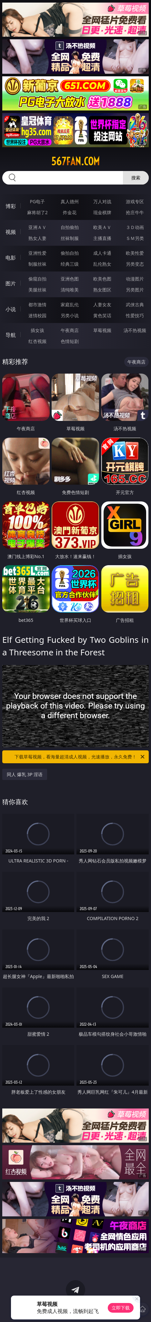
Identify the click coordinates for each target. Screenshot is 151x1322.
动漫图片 (135, 279)
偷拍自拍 (70, 253)
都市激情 (37, 304)
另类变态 (135, 264)
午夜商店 (70, 330)
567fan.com (75, 161)
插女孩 (37, 330)
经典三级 (70, 264)
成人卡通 (102, 253)
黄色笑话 (102, 315)
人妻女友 (102, 304)
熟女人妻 (37, 238)
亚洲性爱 (37, 253)
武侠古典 (135, 304)
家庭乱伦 (70, 304)
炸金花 (69, 212)
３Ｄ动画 (135, 227)
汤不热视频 (135, 330)
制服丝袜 (37, 264)
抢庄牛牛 (135, 212)
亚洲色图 (70, 279)
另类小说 (70, 315)
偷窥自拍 (37, 279)
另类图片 (135, 290)
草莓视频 (102, 330)
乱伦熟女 (102, 264)
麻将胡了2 (37, 212)
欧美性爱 (135, 253)
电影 (10, 257)
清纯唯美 (70, 290)
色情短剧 (70, 341)
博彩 (10, 206)
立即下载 (121, 1308)
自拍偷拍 (70, 227)
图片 (10, 283)
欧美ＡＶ (102, 227)
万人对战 (102, 201)
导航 (10, 334)
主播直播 (102, 238)
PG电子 (37, 201)
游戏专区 (135, 201)
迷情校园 (37, 315)
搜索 (135, 178)
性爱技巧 (135, 315)
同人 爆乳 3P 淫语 (25, 774)
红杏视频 (37, 341)
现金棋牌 (102, 212)
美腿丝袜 (37, 290)
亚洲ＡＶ (37, 227)
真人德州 (70, 201)
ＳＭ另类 (135, 238)
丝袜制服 (70, 238)
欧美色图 (102, 279)
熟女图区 (102, 290)
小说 (10, 309)
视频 (10, 231)
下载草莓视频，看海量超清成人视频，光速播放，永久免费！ (80, 757)
